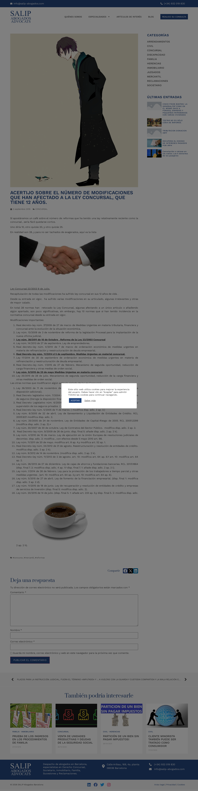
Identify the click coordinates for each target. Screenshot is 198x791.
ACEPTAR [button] (75, 400)
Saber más (90, 400)
